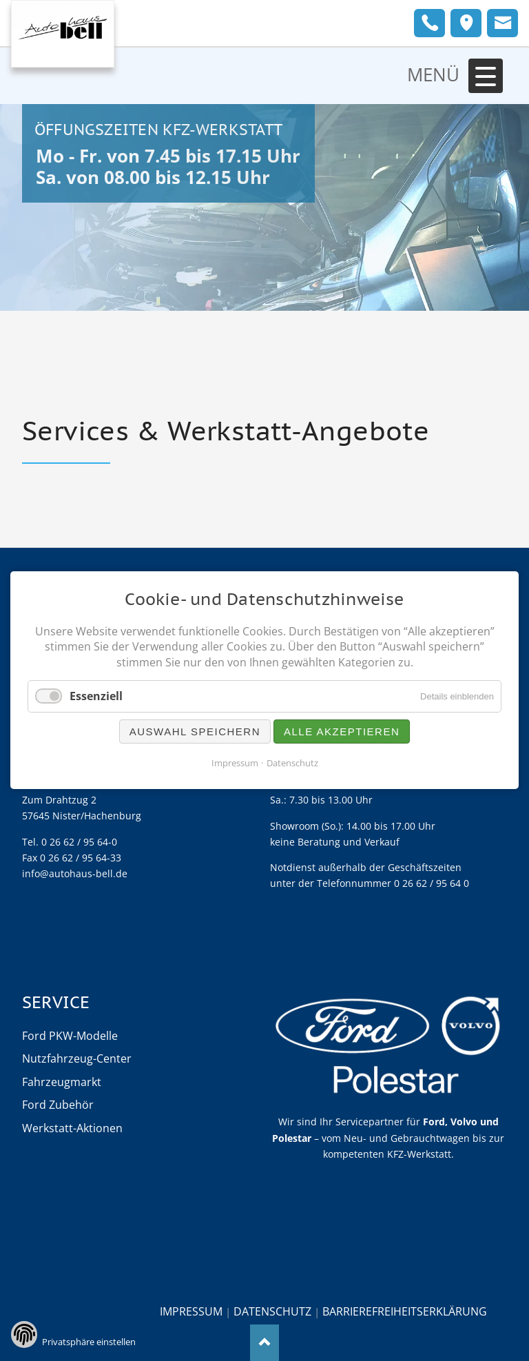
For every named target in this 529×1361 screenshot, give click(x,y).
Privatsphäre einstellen (89, 1342)
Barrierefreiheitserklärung (404, 1311)
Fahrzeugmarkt (61, 1081)
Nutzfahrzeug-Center (77, 1058)
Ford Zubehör (58, 1104)
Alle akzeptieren (342, 732)
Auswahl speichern (194, 732)
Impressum (191, 1311)
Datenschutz (272, 1311)
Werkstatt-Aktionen (72, 1128)
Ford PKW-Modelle (70, 1035)
